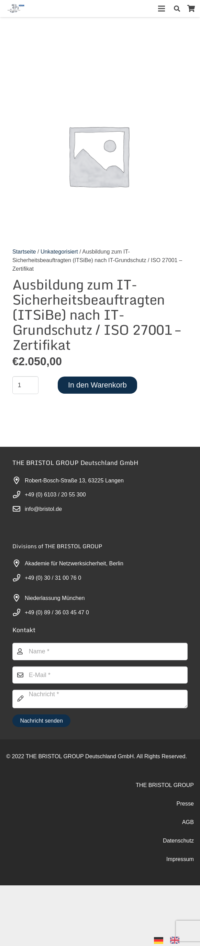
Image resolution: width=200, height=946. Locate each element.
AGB (188, 822)
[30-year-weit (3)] (15, 8)
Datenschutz (178, 840)
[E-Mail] (100, 675)
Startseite (24, 251)
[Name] (100, 651)
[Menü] (161, 8)
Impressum (180, 859)
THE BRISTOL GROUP (165, 785)
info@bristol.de (43, 509)
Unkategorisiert (59, 251)
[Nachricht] (100, 699)
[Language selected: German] (170, 939)
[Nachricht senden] (41, 720)
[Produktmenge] (25, 385)
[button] (177, 8)
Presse (185, 803)
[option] (176, 940)
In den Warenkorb (97, 385)
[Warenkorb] (191, 8)
